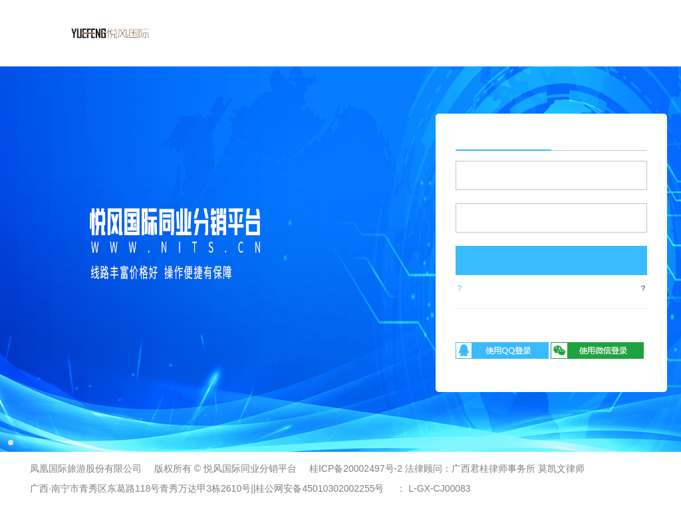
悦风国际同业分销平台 (250, 468)
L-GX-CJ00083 (439, 488)
